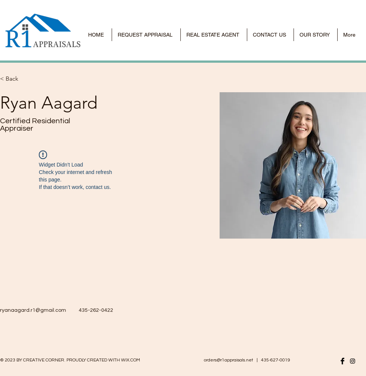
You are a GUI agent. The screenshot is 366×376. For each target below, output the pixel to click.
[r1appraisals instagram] (352, 361)
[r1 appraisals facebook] (342, 361)
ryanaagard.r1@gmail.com (33, 310)
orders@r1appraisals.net (228, 360)
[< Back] (15, 79)
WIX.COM (130, 360)
